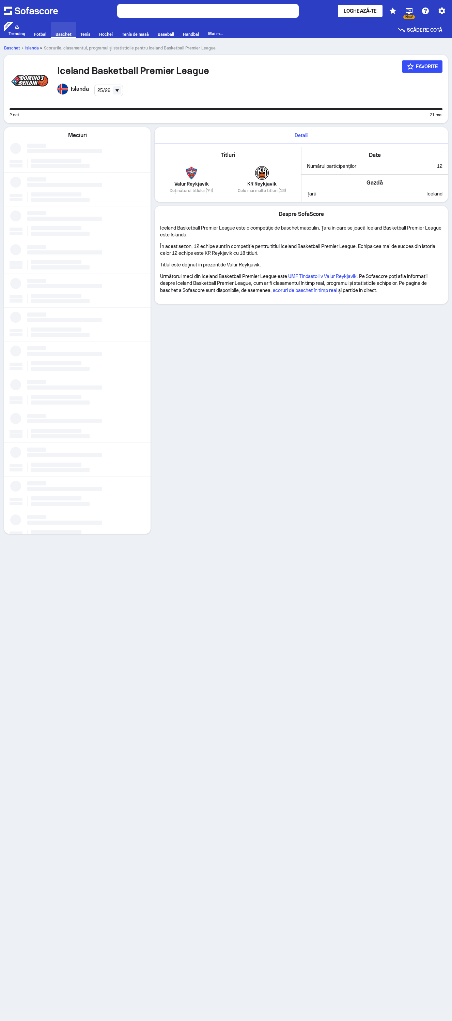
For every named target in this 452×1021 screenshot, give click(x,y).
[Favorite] (422, 66)
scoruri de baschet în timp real (305, 290)
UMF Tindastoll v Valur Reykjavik (322, 276)
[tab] (301, 135)
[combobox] (108, 90)
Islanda (32, 48)
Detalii (301, 135)
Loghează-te (360, 11)
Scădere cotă (420, 30)
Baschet (12, 48)
